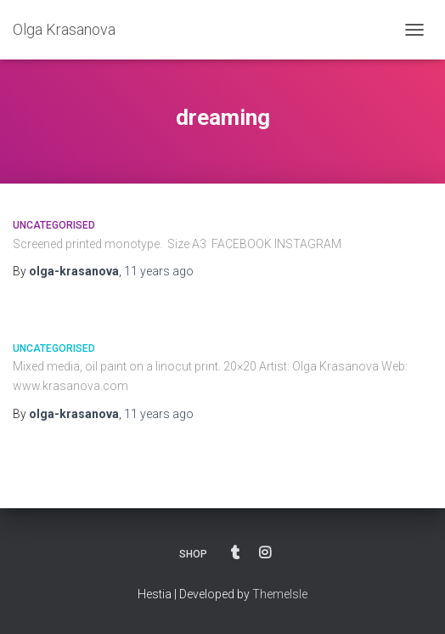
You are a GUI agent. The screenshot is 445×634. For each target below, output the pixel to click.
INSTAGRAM (265, 553)
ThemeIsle (279, 594)
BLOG (235, 553)
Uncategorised (54, 225)
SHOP (193, 554)
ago (159, 271)
